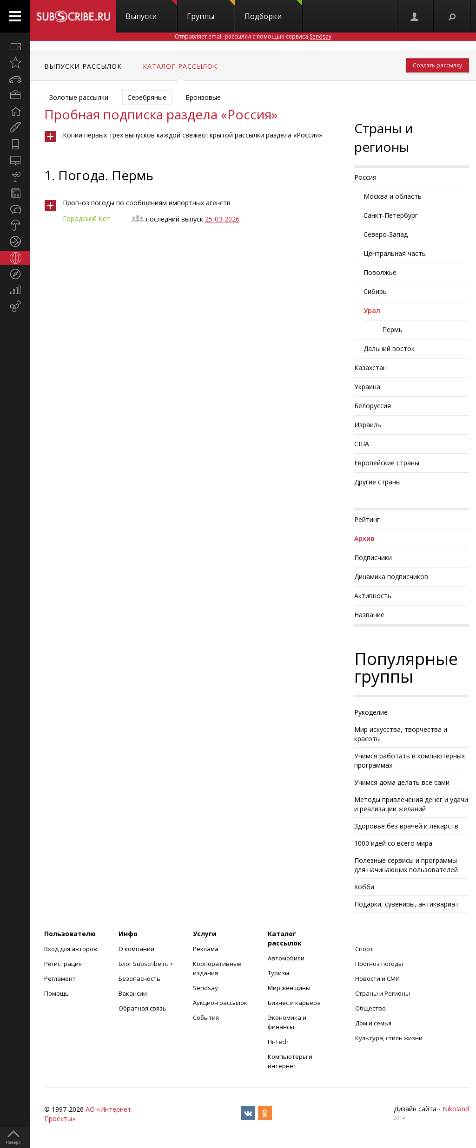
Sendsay (205, 988)
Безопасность (139, 978)
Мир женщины (289, 988)
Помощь (56, 993)
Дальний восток (389, 348)
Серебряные (146, 97)
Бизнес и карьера (294, 1002)
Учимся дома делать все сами (402, 782)
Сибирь (375, 291)
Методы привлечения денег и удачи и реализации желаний (411, 804)
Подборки (273, 10)
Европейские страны (386, 462)
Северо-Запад (386, 234)
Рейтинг (367, 519)
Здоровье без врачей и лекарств (406, 826)
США (361, 443)
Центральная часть (395, 253)
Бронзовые (203, 97)
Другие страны (377, 481)
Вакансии (133, 993)
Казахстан (370, 367)
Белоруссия (372, 405)
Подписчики (373, 557)
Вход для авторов (70, 949)
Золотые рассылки (78, 97)
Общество (370, 1008)
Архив (364, 538)
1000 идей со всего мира (393, 843)
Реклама (205, 949)
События (206, 1017)
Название (369, 614)
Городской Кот (87, 218)
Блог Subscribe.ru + (147, 963)
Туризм (278, 973)
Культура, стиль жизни (389, 1038)
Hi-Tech (278, 1041)
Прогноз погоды (379, 963)
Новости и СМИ (377, 978)
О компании (136, 949)
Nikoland (456, 1108)
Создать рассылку (437, 65)
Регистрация (63, 963)
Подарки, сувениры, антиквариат (406, 904)
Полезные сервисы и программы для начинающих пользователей (406, 865)
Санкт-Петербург (391, 215)
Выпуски (151, 10)
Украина (367, 386)
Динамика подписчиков (391, 576)
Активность (372, 595)
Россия (365, 177)
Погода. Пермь (105, 175)
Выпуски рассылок (83, 66)
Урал (372, 310)
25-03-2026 (222, 219)
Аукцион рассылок (220, 1002)
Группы (211, 10)
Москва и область (393, 196)
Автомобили (286, 958)
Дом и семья (373, 1023)
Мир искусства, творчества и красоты (400, 734)
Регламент (60, 978)
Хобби (364, 886)
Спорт (364, 949)
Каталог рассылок (180, 66)
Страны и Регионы (382, 993)
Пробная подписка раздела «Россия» (161, 114)
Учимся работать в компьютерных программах (409, 760)
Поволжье (380, 272)
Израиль (367, 424)
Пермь (392, 329)
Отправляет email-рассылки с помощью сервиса (253, 36)
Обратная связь (142, 1008)
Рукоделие (371, 712)
